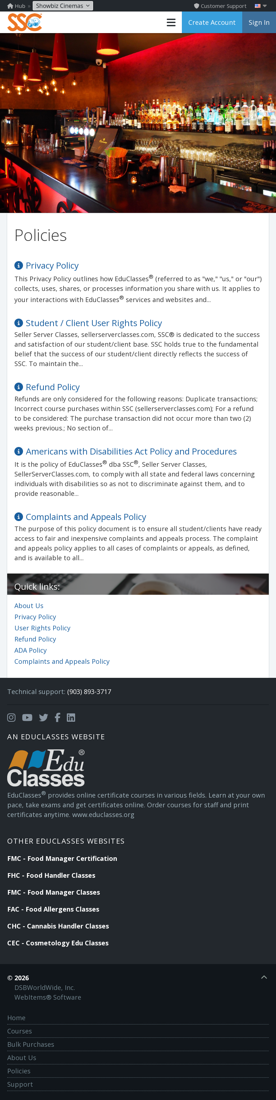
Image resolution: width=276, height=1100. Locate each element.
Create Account (212, 22)
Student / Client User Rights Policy (94, 323)
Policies (19, 1071)
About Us (28, 605)
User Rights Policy (42, 628)
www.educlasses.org (103, 814)
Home (16, 1017)
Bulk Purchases (30, 1044)
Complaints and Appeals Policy (62, 661)
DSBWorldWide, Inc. (44, 987)
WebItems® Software (47, 997)
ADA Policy (30, 650)
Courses (19, 1031)
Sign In (259, 22)
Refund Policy (35, 639)
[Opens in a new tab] (11, 717)
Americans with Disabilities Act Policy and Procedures (131, 451)
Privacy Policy (35, 616)
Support (20, 1084)
